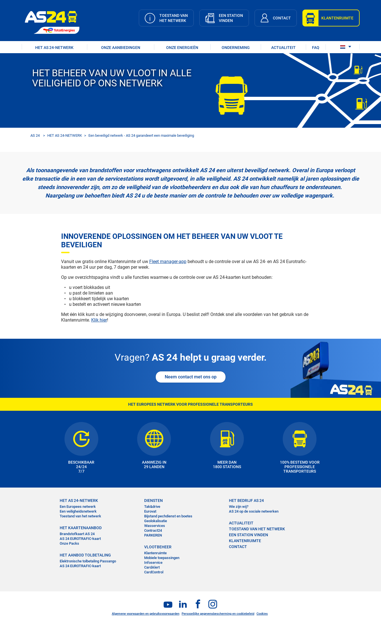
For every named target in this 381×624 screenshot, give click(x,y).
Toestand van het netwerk (80, 516)
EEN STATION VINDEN (248, 535)
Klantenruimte (155, 553)
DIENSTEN (153, 500)
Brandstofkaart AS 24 (77, 534)
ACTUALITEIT (283, 47)
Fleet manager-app (167, 261)
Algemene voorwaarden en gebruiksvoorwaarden (145, 614)
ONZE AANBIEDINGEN (120, 47)
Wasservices (154, 526)
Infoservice (153, 562)
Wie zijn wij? (238, 506)
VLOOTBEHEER (157, 547)
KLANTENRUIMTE (245, 540)
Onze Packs (69, 543)
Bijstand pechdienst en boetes (168, 516)
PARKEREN (153, 535)
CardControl (153, 572)
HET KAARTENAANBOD (81, 528)
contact (238, 546)
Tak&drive (152, 506)
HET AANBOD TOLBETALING (85, 555)
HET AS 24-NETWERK (54, 47)
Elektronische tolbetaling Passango (88, 561)
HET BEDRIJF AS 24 (246, 500)
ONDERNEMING (236, 47)
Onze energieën (182, 47)
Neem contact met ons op (191, 377)
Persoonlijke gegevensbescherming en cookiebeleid (218, 614)
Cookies (262, 614)
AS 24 (35, 135)
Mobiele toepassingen (161, 558)
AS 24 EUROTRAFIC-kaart (80, 539)
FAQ (315, 47)
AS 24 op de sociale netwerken (253, 511)
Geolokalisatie (155, 521)
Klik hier (99, 320)
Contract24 (153, 530)
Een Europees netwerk (78, 506)
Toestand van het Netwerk (257, 529)
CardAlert (152, 567)
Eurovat (150, 511)
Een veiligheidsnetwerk (78, 511)
